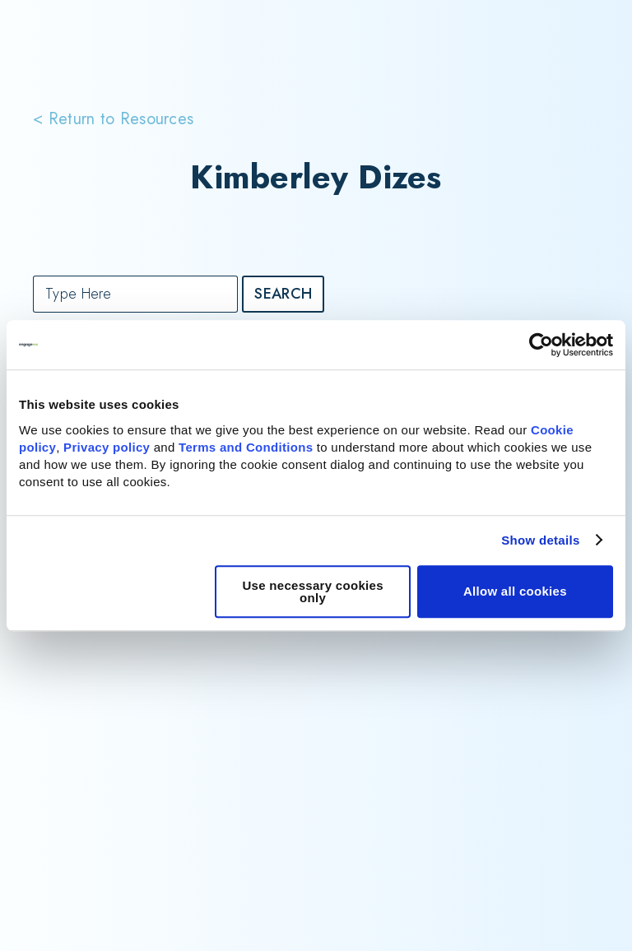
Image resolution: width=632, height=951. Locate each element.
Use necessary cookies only (312, 591)
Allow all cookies (515, 591)
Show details (540, 540)
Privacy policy (106, 447)
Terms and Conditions (246, 447)
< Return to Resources (113, 117)
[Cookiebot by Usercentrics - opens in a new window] (541, 344)
